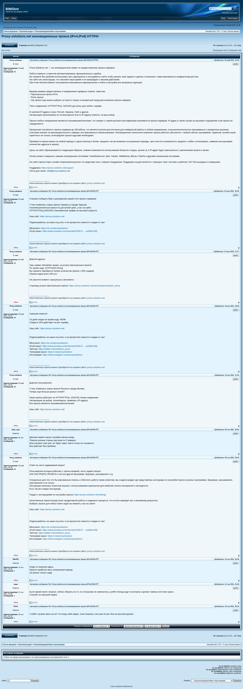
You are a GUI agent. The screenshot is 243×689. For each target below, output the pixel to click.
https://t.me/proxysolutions (60, 352)
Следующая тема (234, 50)
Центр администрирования (121, 686)
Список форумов (11, 31)
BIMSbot (12, 9)
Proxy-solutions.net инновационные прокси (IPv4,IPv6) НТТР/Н (50, 36)
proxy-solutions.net (96, 183)
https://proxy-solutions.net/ (52, 216)
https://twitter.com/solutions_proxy (54, 349)
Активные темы (30, 27)
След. (239, 45)
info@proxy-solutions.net (58, 171)
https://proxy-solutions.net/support (57, 168)
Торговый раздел (26, 31)
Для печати (6, 50)
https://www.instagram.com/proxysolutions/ (62, 355)
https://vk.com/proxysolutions (54, 228)
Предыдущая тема (220, 50)
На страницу (218, 45)
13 (235, 45)
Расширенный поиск (229, 13)
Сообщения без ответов (13, 27)
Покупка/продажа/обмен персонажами (50, 31)
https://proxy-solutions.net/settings (90, 494)
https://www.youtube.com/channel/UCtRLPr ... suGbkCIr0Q (69, 231)
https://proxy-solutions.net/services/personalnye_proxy (94, 285)
